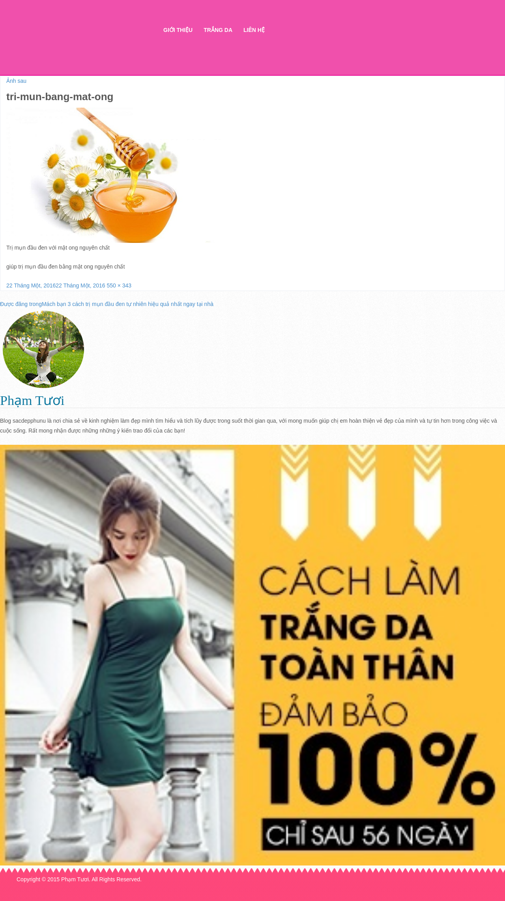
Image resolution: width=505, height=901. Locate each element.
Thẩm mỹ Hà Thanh (86, 43)
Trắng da (218, 30)
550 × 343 (119, 285)
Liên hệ (254, 30)
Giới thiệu (178, 30)
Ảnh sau (16, 81)
